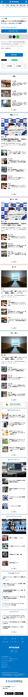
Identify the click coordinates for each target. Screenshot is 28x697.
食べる (7, 5)
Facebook (12, 651)
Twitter (16, 651)
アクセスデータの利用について (8, 660)
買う (18, 5)
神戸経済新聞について (6, 656)
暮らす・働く (22, 5)
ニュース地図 (4, 18)
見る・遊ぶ (13, 5)
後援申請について (5, 666)
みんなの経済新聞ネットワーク (14, 681)
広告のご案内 (5, 664)
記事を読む (14, 54)
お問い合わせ (5, 662)
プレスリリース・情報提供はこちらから (10, 658)
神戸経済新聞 (14, 2)
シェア (9, 59)
